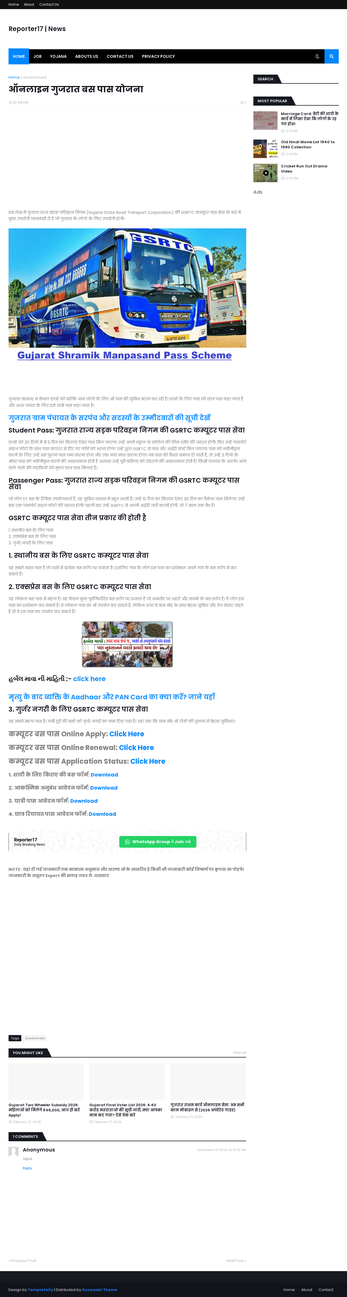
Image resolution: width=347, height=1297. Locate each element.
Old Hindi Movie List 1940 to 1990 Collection (308, 145)
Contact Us (49, 4)
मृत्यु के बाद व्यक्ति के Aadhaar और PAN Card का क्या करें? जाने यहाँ (112, 697)
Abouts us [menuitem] (86, 56)
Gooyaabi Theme (99, 1289)
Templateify (40, 1289)
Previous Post (23, 1260)
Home (14, 4)
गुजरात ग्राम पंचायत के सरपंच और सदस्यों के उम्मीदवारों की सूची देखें (109, 418)
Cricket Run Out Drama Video (304, 169)
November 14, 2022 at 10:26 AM (222, 1150)
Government (35, 77)
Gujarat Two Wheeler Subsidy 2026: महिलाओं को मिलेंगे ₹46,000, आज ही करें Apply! (44, 1110)
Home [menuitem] (19, 56)
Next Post (235, 1260)
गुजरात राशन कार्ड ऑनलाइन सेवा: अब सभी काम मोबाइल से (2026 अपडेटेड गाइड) (207, 1108)
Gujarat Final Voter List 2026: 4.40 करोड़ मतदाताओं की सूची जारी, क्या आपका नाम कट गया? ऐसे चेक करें (125, 1110)
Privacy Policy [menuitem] (158, 56)
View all (239, 1052)
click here (89, 678)
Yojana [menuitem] (58, 56)
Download (104, 774)
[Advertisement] (127, 163)
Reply (27, 1168)
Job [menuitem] (37, 56)
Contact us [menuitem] (120, 56)
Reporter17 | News (37, 28)
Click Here (126, 734)
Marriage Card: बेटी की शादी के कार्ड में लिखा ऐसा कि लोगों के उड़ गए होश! (309, 119)
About (29, 4)
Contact (326, 1289)
